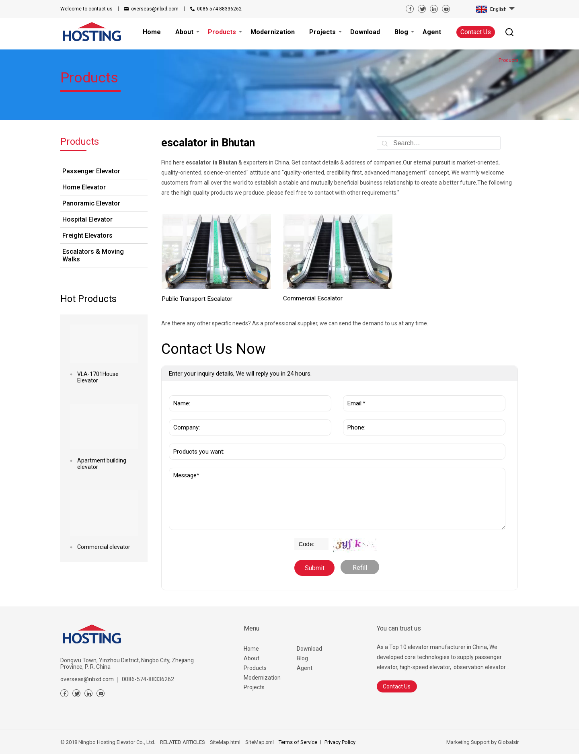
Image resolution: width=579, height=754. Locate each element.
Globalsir (508, 742)
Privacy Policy (339, 742)
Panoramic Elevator (91, 203)
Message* (337, 499)
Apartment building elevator (101, 463)
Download (309, 648)
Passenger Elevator (91, 171)
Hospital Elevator (87, 219)
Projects (254, 687)
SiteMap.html (225, 742)
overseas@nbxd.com (155, 9)
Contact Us (475, 32)
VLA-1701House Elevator (98, 377)
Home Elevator (84, 187)
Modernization (262, 677)
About (251, 658)
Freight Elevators (87, 235)
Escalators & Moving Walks (93, 255)
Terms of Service (298, 742)
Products (255, 668)
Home (251, 648)
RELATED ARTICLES (182, 742)
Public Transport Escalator (197, 298)
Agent (304, 668)
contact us (86, 9)
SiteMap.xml (259, 742)
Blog (302, 658)
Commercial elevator (103, 547)
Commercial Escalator (313, 298)
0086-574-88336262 (219, 9)
